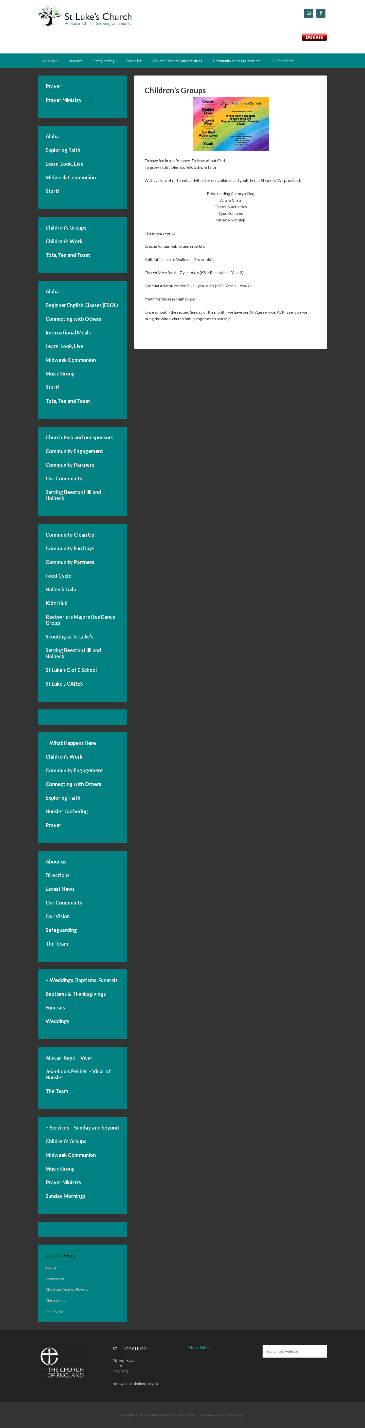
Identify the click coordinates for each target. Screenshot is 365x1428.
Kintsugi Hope (57, 1300)
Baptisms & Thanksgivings (76, 994)
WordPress (226, 1415)
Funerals (55, 1007)
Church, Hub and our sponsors (79, 437)
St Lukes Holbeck (163, 1415)
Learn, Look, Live (64, 164)
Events (51, 1267)
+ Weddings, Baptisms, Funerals (82, 980)
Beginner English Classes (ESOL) (82, 305)
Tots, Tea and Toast (68, 255)
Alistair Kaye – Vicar (69, 1058)
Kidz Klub (56, 603)
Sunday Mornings (65, 1196)
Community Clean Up (70, 535)
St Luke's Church (85, 17)
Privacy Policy (198, 1347)
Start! (53, 191)
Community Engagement (74, 451)
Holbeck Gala (61, 589)
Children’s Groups (175, 90)
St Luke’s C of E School (71, 670)
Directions (57, 875)
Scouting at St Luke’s (69, 636)
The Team (57, 944)
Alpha (52, 136)
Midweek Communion (71, 177)
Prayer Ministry (64, 100)
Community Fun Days (70, 548)
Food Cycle (58, 576)
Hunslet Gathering (67, 811)
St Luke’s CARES (64, 684)
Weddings (57, 1021)
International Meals (68, 332)
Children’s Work (64, 241)
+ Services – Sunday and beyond (82, 1127)
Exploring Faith (63, 150)
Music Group (60, 373)
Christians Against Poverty (67, 1289)
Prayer (53, 86)
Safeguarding (61, 930)
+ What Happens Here (71, 743)
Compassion (55, 1278)
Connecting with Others (73, 319)
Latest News (60, 889)
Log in (242, 1415)
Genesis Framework (198, 1415)
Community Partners (70, 465)
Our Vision (58, 916)
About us (56, 861)
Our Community (64, 478)
